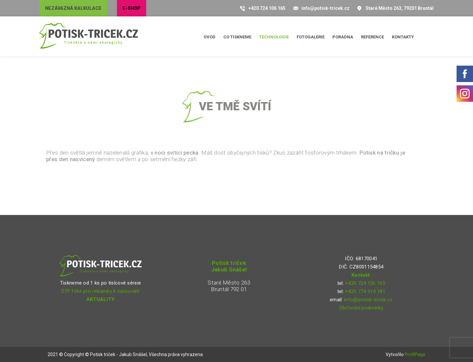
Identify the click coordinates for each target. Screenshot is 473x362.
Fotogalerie (311, 36)
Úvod (209, 36)
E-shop (132, 8)
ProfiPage (415, 354)
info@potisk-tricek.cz (325, 8)
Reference (372, 36)
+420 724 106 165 (266, 8)
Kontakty (403, 36)
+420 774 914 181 (365, 291)
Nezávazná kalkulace (73, 8)
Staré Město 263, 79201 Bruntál (400, 8)
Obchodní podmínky (361, 308)
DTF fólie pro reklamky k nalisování (100, 291)
